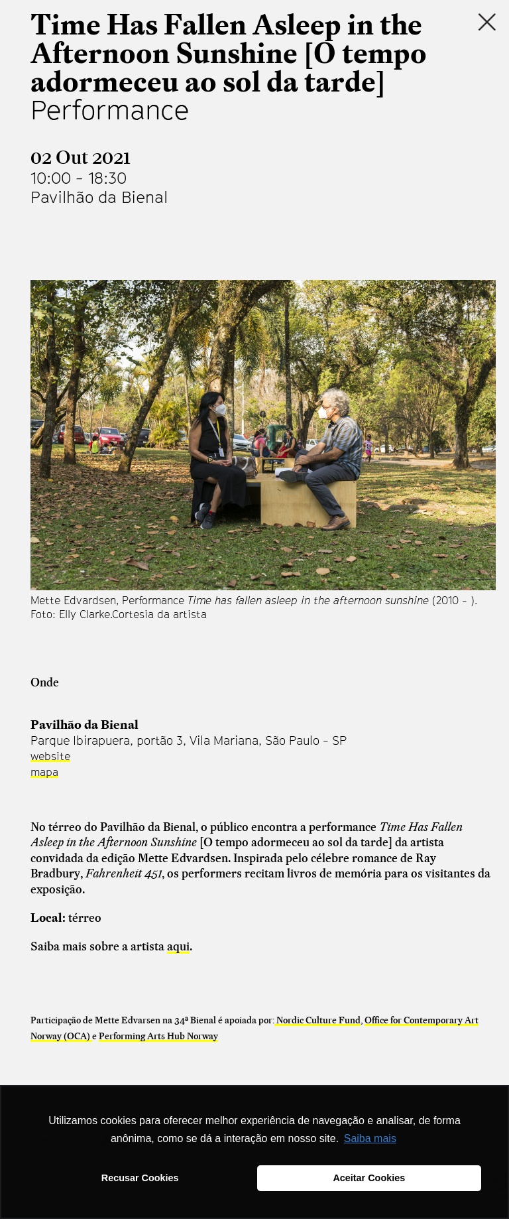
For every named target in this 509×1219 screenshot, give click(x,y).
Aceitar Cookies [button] (369, 1178)
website (50, 756)
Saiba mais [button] (370, 1138)
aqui (178, 946)
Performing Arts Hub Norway (158, 1036)
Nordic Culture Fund (317, 1020)
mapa (44, 772)
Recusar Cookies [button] (140, 1178)
